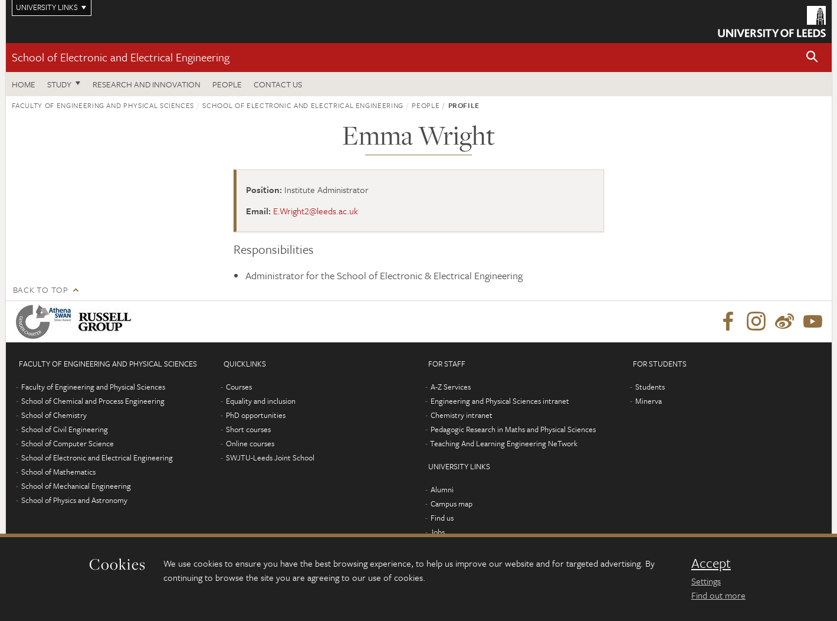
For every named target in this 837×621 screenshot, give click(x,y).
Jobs (437, 532)
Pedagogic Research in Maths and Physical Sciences (513, 429)
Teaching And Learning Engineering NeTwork (503, 443)
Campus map (451, 503)
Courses (239, 387)
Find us (442, 518)
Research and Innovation (147, 84)
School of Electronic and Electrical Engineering (120, 57)
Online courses (250, 443)
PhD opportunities (255, 415)
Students (650, 387)
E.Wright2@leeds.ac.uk (315, 210)
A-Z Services (451, 387)
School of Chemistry (54, 415)
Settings (706, 580)
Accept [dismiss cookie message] (711, 563)
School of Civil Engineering (64, 429)
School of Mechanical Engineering (76, 486)
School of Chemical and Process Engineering (93, 401)
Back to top (40, 289)
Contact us (278, 84)
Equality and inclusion (261, 401)
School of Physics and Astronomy (74, 500)
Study (59, 84)
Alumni (442, 489)
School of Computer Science (67, 443)
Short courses (248, 429)
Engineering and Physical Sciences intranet (500, 401)
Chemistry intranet (462, 415)
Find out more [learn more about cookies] (718, 595)
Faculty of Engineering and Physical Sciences (103, 105)
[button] (812, 57)
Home (23, 84)
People (227, 84)
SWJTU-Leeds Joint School (270, 457)
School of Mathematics (58, 472)
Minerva (648, 401)
